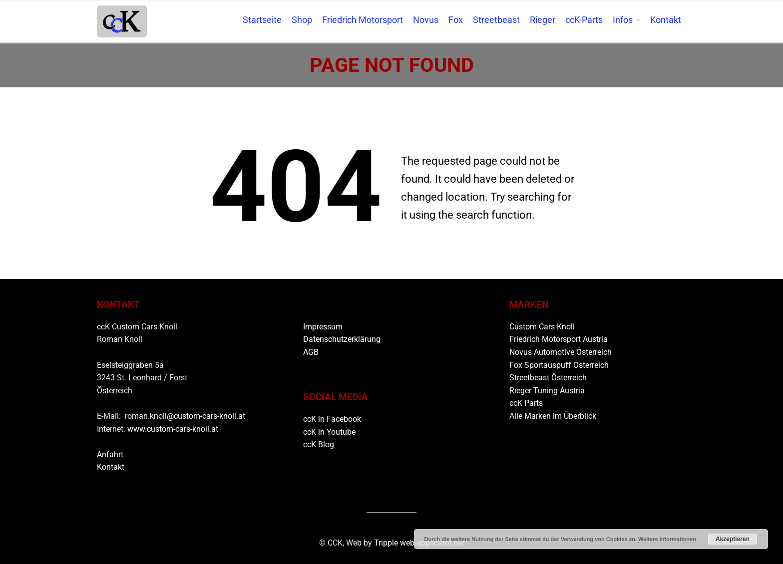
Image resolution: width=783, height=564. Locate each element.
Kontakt (665, 20)
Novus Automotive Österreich (560, 352)
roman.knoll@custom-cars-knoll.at (185, 416)
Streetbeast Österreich (548, 377)
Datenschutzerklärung (342, 339)
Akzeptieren (733, 539)
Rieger (542, 20)
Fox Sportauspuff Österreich (559, 365)
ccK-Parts (584, 20)
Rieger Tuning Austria (547, 390)
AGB (311, 352)
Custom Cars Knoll (542, 326)
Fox (455, 20)
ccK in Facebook (332, 419)
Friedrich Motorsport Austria (558, 339)
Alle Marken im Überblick (552, 416)
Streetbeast (496, 20)
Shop (302, 20)
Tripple (387, 543)
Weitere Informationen (667, 539)
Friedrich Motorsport (362, 20)
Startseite (262, 20)
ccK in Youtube (329, 432)
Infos (623, 20)
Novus (425, 20)
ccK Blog (318, 444)
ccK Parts (526, 403)
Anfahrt (110, 454)
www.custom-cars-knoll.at (172, 429)
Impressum (323, 326)
